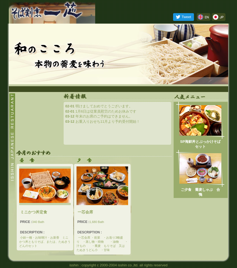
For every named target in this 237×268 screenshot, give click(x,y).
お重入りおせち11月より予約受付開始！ (102, 121)
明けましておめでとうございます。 (98, 106)
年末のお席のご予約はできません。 (98, 116)
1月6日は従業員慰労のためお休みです (100, 111)
